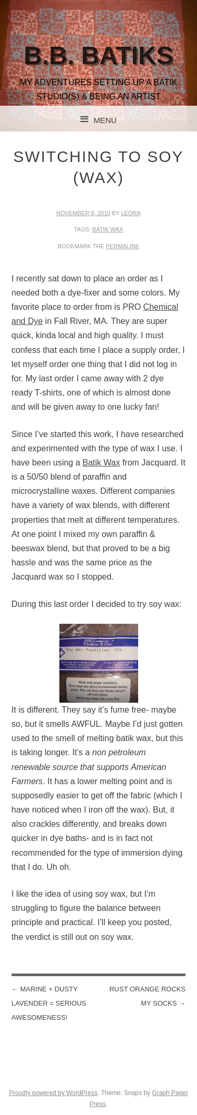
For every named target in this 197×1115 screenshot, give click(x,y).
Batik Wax (101, 462)
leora (131, 213)
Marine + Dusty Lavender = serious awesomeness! (49, 1003)
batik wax (107, 229)
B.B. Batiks (98, 55)
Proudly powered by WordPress (53, 1093)
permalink (122, 246)
